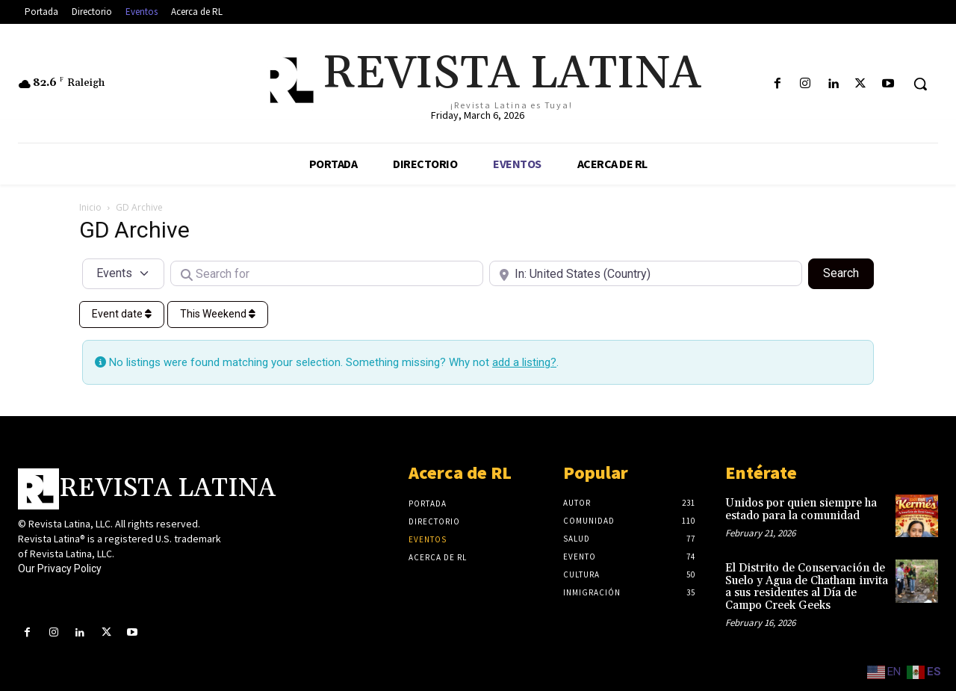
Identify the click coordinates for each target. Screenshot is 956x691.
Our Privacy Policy (60, 568)
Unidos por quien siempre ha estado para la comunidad (801, 509)
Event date (122, 314)
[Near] (645, 273)
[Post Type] (123, 273)
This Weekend (217, 314)
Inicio (90, 207)
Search (848, 272)
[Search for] (326, 273)
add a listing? (524, 362)
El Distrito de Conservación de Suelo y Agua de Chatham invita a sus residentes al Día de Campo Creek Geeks (806, 587)
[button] (920, 84)
